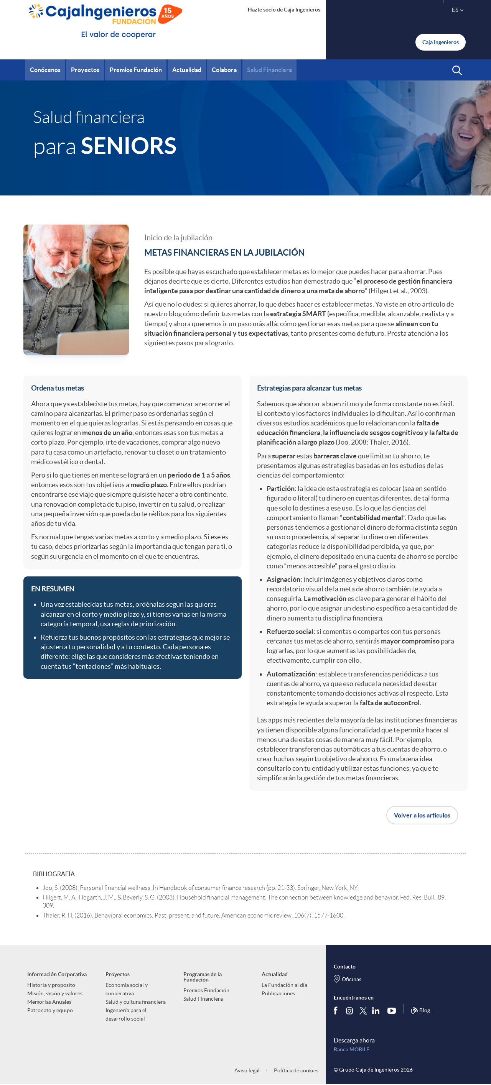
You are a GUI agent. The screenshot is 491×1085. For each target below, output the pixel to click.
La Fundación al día (284, 985)
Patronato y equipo (50, 1010)
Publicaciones (278, 993)
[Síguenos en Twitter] (363, 1010)
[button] (457, 70)
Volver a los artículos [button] (422, 815)
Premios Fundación (206, 990)
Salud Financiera (203, 999)
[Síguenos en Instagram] (350, 1010)
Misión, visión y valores (54, 993)
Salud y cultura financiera (135, 1002)
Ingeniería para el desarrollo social (126, 1014)
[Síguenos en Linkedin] (377, 1010)
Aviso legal (247, 1070)
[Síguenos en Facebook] (337, 1010)
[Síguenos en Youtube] (393, 1010)
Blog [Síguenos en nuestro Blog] (420, 1010)
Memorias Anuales (49, 1002)
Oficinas (351, 979)
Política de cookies (295, 1070)
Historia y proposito (51, 985)
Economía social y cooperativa (126, 989)
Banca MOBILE (351, 1049)
